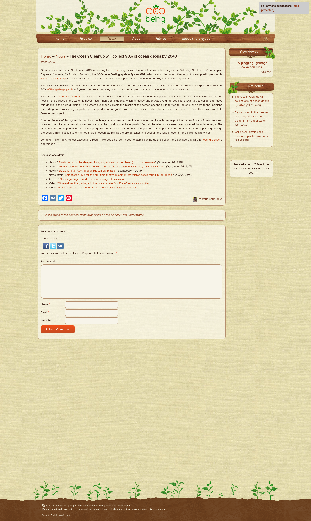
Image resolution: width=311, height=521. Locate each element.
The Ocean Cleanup (53, 78)
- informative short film (135, 183)
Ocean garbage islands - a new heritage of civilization (92, 179)
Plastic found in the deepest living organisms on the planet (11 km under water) (252, 116)
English (54, 515)
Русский (45, 515)
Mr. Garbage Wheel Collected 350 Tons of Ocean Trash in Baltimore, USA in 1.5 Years (111, 166)
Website (46, 320)
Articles (86, 39)
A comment (48, 261)
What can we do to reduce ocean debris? (82, 187)
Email (45, 312)
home (60, 39)
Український (64, 515)
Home (46, 56)
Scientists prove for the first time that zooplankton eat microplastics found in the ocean (118, 175)
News (112, 39)
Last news (254, 86)
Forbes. (114, 70)
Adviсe (161, 39)
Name (45, 304)
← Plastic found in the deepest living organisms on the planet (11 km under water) (92, 215)
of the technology (69, 96)
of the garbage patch (60, 89)
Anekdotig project (67, 505)
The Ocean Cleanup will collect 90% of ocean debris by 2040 (252, 101)
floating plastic (210, 140)
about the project (196, 39)
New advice (249, 51)
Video (136, 39)
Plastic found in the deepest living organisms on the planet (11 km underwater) (107, 162)
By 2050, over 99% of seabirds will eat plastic (87, 171)
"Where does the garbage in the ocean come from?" (89, 183)
